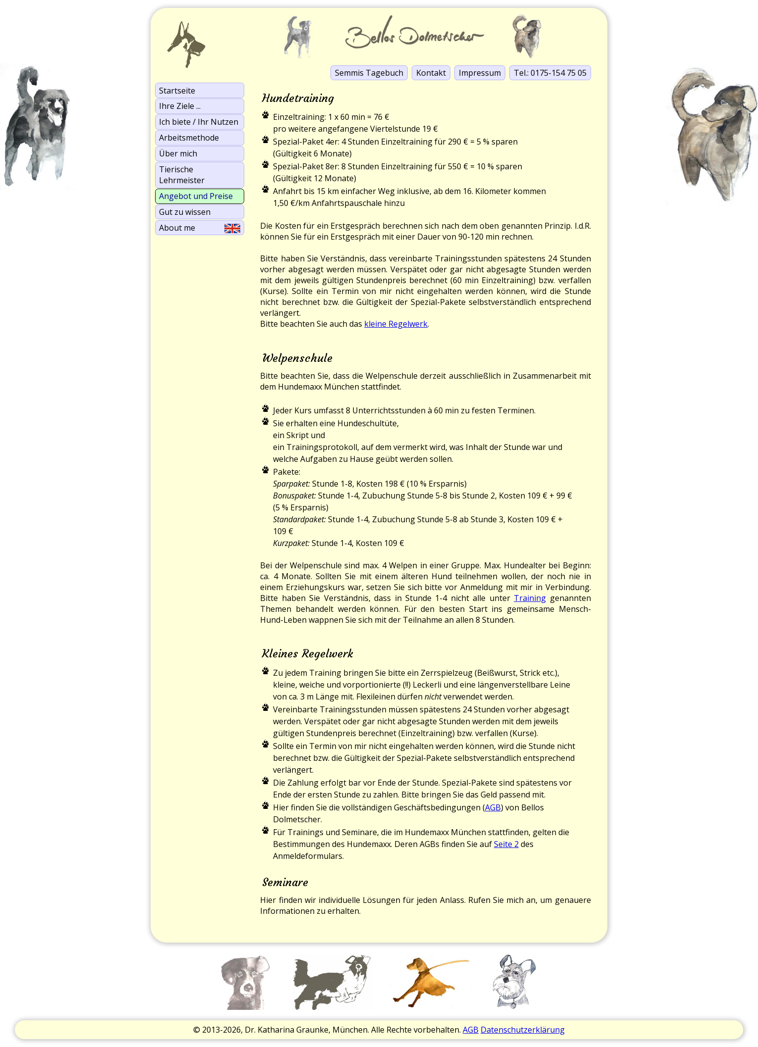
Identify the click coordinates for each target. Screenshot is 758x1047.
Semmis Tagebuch (369, 72)
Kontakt (431, 72)
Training (530, 598)
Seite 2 (506, 844)
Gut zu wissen (185, 211)
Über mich (178, 153)
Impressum (480, 72)
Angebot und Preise (196, 196)
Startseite (177, 90)
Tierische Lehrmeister (182, 175)
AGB (493, 807)
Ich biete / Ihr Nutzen (198, 121)
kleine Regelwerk (396, 323)
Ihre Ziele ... (180, 105)
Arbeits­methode (189, 137)
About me (199, 227)
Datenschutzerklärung (523, 1029)
